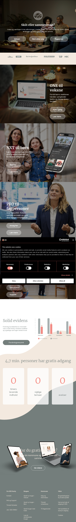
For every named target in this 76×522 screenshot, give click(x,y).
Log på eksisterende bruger (28, 517)
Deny (14, 281)
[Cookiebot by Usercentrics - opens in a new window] (60, 240)
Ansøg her (14, 226)
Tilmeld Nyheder (11, 505)
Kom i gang (57, 110)
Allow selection (38, 281)
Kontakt (8, 496)
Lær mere (57, 117)
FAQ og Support (11, 500)
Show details (65, 275)
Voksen (17, 39)
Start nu (13, 165)
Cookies (60, 515)
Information (14, 288)
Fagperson (59, 39)
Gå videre (38, 468)
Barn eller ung (38, 39)
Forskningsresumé (16, 342)
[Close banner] (73, 240)
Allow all (62, 281)
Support (13, 295)
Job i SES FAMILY (11, 510)
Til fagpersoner (45, 509)
